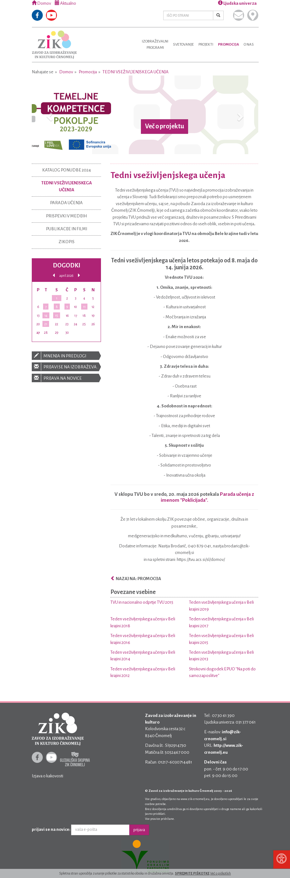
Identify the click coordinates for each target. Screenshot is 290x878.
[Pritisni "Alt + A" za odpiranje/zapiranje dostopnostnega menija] (281, 859)
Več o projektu (164, 126)
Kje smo (252, 15)
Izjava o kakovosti (47, 776)
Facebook (37, 15)
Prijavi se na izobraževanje (66, 366)
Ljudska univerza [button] (237, 3)
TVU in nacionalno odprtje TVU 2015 (141, 602)
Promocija (228, 44)
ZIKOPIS (67, 241)
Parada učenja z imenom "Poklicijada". (207, 497)
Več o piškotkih (220, 873)
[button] (49, 114)
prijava (139, 830)
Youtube (51, 15)
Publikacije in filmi (66, 228)
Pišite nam (238, 15)
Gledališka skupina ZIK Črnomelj (75, 759)
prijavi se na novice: (51, 829)
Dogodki (66, 265)
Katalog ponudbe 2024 (66, 170)
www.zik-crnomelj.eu (195, 799)
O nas (249, 44)
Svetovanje (183, 44)
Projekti (205, 44)
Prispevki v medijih (66, 216)
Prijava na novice (66, 378)
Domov (41, 3)
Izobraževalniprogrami (155, 44)
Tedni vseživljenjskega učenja (136, 72)
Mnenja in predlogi (66, 355)
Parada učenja (66, 202)
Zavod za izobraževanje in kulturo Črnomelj (54, 45)
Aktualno (65, 3)
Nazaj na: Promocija (135, 578)
